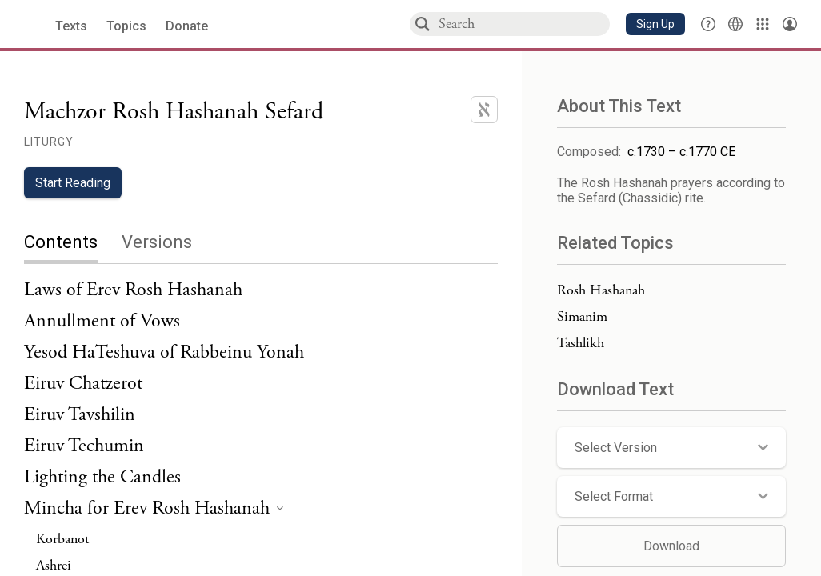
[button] (655, 24)
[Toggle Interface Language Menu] (735, 24)
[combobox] (523, 24)
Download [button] (671, 546)
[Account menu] (790, 24)
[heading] (153, 509)
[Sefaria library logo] (31, 24)
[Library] (762, 24)
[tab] (73, 243)
